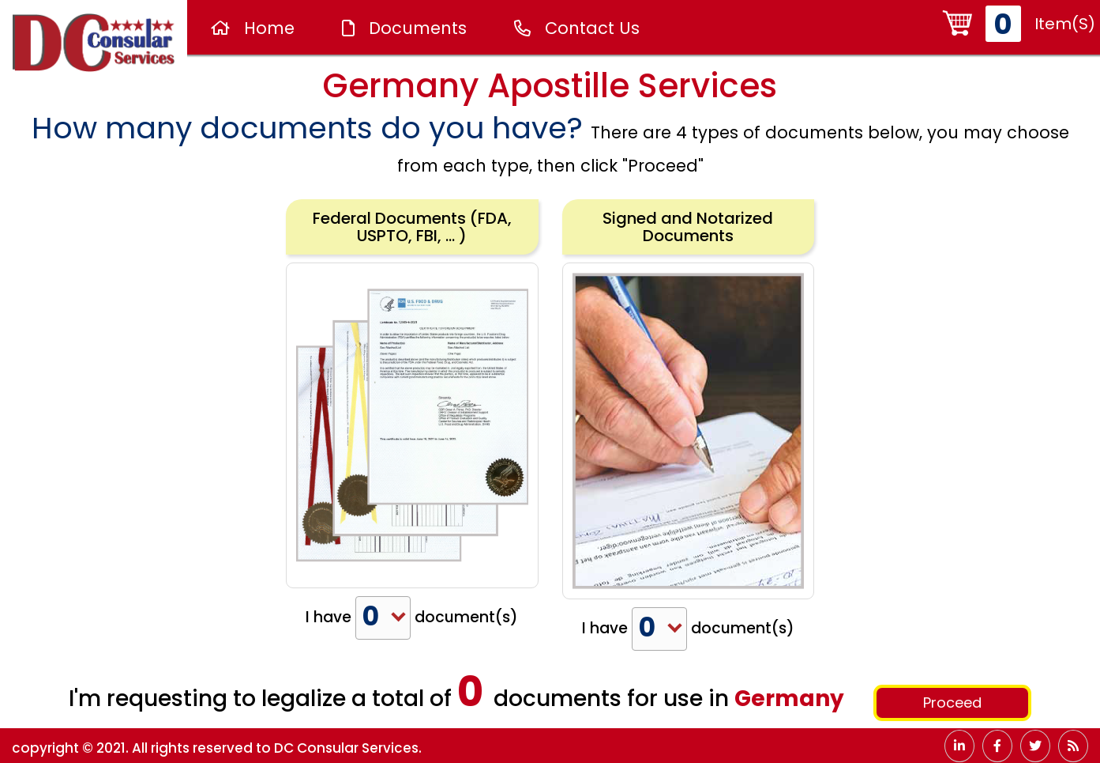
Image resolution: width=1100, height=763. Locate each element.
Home (253, 28)
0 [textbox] (370, 617)
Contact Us (577, 28)
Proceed (952, 702)
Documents (404, 28)
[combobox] (383, 618)
